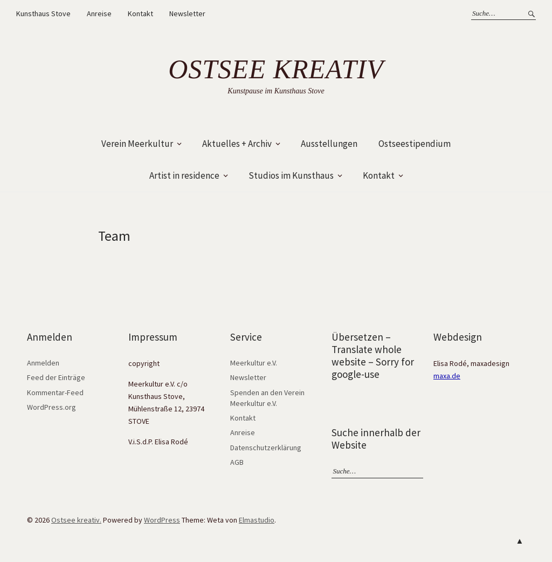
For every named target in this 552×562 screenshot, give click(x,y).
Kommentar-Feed (55, 392)
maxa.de (446, 376)
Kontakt (140, 13)
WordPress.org (51, 407)
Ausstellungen (329, 144)
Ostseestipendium (414, 144)
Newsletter (187, 13)
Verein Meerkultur (137, 144)
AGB (237, 462)
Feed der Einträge (56, 377)
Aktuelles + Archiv (237, 144)
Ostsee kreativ (276, 69)
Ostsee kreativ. (76, 520)
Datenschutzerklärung (265, 447)
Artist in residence (184, 175)
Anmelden (43, 363)
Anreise (99, 13)
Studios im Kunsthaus (291, 175)
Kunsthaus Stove (43, 13)
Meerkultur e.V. (253, 363)
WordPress (162, 520)
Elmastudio (256, 520)
